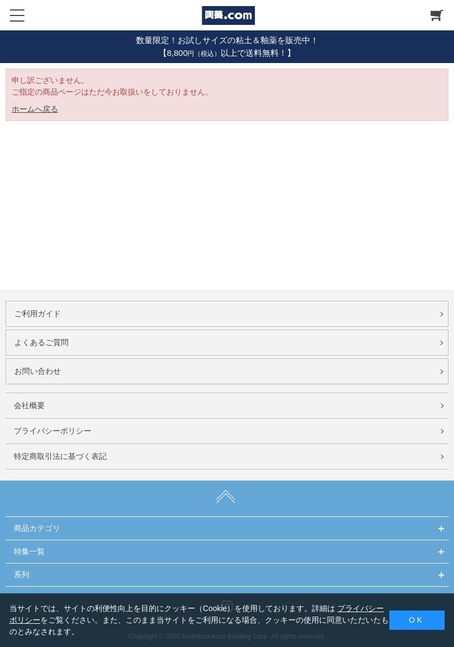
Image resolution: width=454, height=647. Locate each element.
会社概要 (29, 405)
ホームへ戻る (35, 109)
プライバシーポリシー (52, 430)
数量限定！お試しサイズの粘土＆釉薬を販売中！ (227, 40)
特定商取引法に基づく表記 (60, 456)
